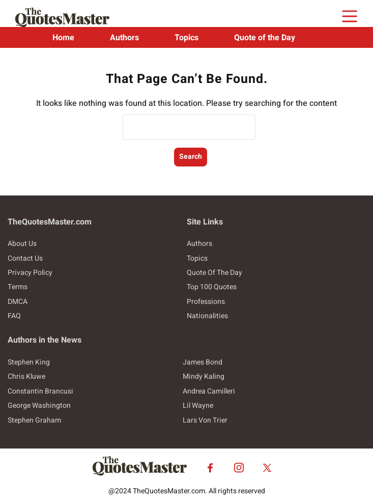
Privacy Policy (30, 272)
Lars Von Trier (205, 420)
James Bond (202, 362)
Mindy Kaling (203, 376)
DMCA (17, 301)
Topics (186, 38)
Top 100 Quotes (212, 287)
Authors (124, 38)
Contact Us (25, 258)
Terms (17, 287)
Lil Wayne (198, 405)
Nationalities (207, 316)
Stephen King (29, 362)
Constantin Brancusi (40, 391)
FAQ (14, 316)
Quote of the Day (264, 38)
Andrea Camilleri (209, 391)
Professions (206, 301)
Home (63, 38)
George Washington (39, 405)
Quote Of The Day (214, 272)
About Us (22, 243)
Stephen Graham (34, 420)
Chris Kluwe (26, 376)
